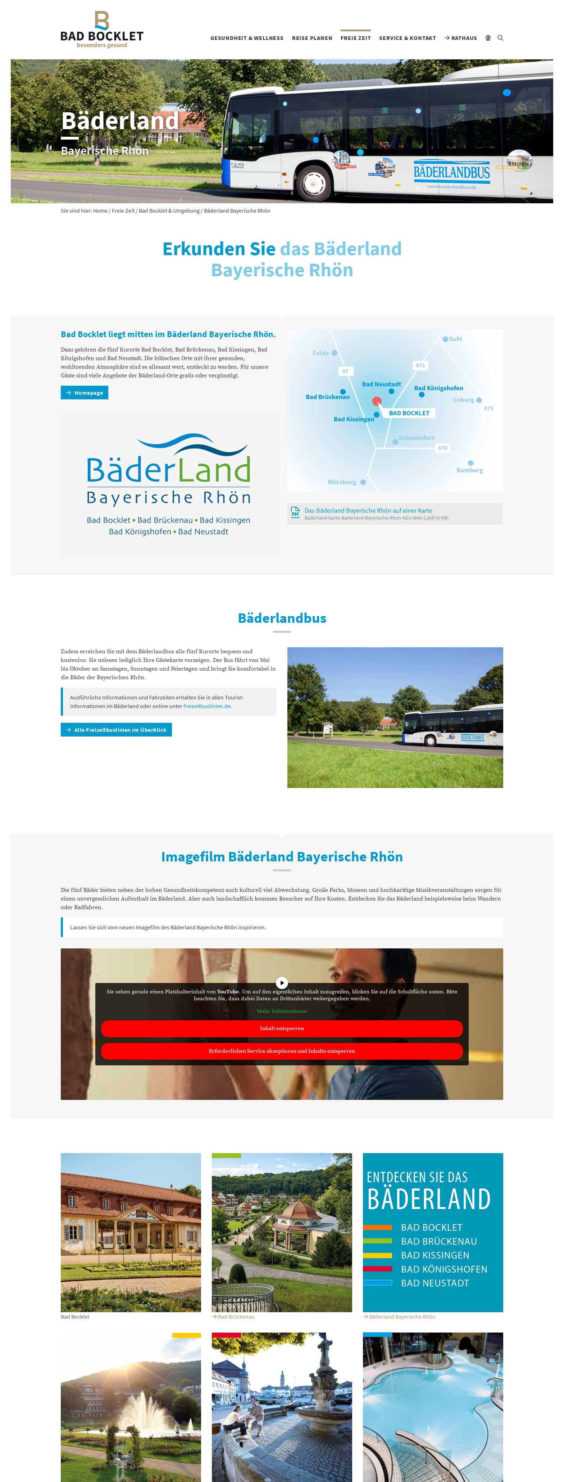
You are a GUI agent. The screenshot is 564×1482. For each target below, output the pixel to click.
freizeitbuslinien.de (207, 706)
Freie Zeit (356, 37)
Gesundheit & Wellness (247, 37)
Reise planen (312, 37)
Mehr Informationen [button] (282, 1011)
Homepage (84, 392)
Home (100, 210)
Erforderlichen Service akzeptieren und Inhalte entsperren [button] (282, 1051)
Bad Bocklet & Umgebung (169, 210)
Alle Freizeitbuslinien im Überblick (116, 729)
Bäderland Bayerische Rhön (399, 1316)
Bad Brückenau (233, 1316)
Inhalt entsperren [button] (282, 1028)
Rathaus (461, 37)
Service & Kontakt (407, 37)
